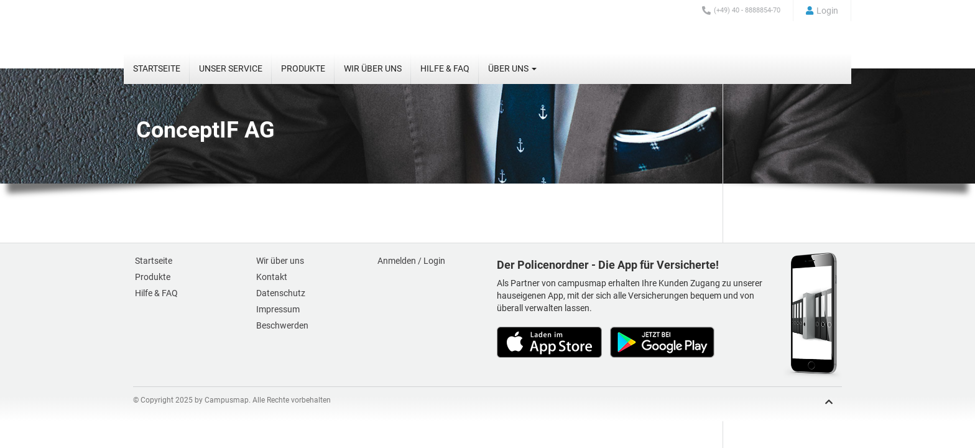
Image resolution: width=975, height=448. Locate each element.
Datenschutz (280, 293)
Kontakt (271, 277)
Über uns (512, 68)
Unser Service (230, 68)
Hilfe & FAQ (444, 68)
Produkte (303, 68)
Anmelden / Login (411, 261)
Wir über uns (373, 68)
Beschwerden (282, 325)
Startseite (156, 68)
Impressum (278, 309)
